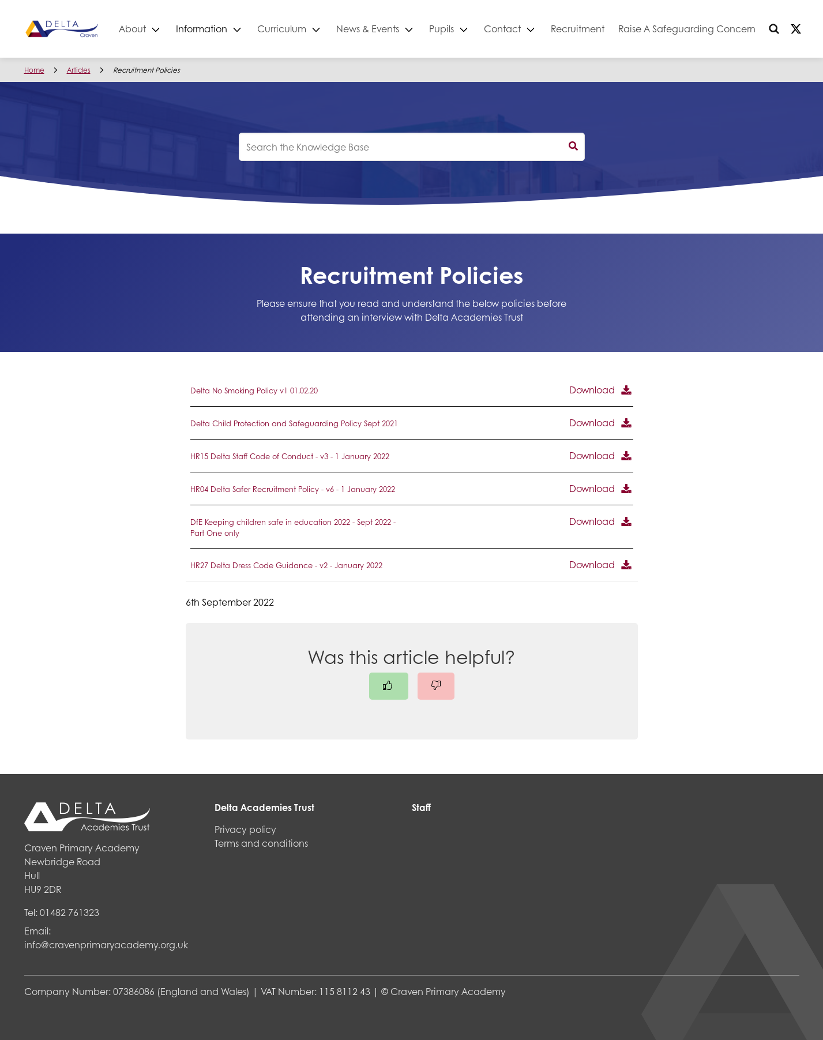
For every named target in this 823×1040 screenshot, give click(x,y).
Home (34, 70)
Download (592, 389)
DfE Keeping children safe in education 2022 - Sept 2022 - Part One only (293, 527)
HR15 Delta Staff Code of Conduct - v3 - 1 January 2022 (289, 456)
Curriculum (310, 28)
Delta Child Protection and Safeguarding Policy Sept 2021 (294, 423)
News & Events (395, 28)
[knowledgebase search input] (412, 147)
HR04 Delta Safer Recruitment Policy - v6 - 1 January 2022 (292, 489)
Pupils (469, 28)
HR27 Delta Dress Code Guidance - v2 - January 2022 (286, 565)
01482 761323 (69, 912)
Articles (79, 70)
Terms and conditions (261, 843)
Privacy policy (245, 829)
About (160, 28)
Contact (530, 28)
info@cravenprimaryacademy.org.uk (106, 944)
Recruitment (606, 28)
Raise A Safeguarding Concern (715, 28)
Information (229, 28)
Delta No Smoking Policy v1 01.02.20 (254, 390)
